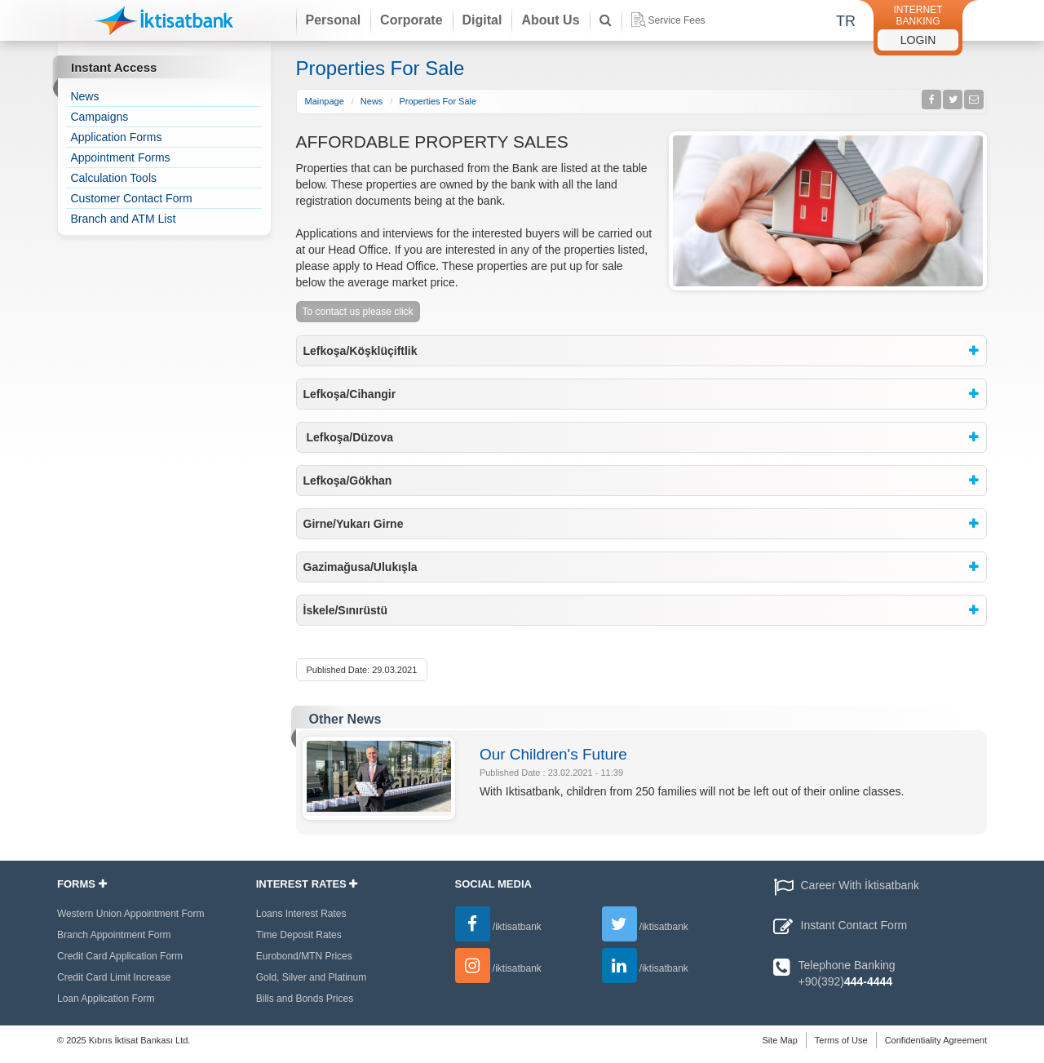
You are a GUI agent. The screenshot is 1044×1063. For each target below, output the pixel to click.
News (84, 96)
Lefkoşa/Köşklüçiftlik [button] (360, 350)
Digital (482, 20)
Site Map (779, 1040)
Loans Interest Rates (301, 913)
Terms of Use (841, 1040)
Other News (345, 719)
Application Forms (115, 137)
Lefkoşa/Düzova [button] (348, 437)
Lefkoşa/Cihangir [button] (349, 394)
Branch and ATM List (122, 218)
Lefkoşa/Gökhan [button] (347, 480)
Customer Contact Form (131, 198)
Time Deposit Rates (299, 935)
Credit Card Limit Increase (113, 977)
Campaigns (99, 116)
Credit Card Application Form (120, 956)
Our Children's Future (553, 754)
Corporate (411, 20)
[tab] (642, 350)
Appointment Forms (120, 157)
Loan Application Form (105, 998)
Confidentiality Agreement (936, 1040)
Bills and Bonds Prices (304, 998)
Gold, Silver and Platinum (311, 977)
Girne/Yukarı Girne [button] (353, 523)
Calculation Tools (113, 177)
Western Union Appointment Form (131, 913)
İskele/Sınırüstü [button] (345, 610)
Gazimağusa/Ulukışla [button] (360, 567)
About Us (550, 20)
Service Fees (668, 19)
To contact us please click (358, 311)
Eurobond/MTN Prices (304, 956)
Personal (333, 20)
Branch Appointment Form (113, 935)
